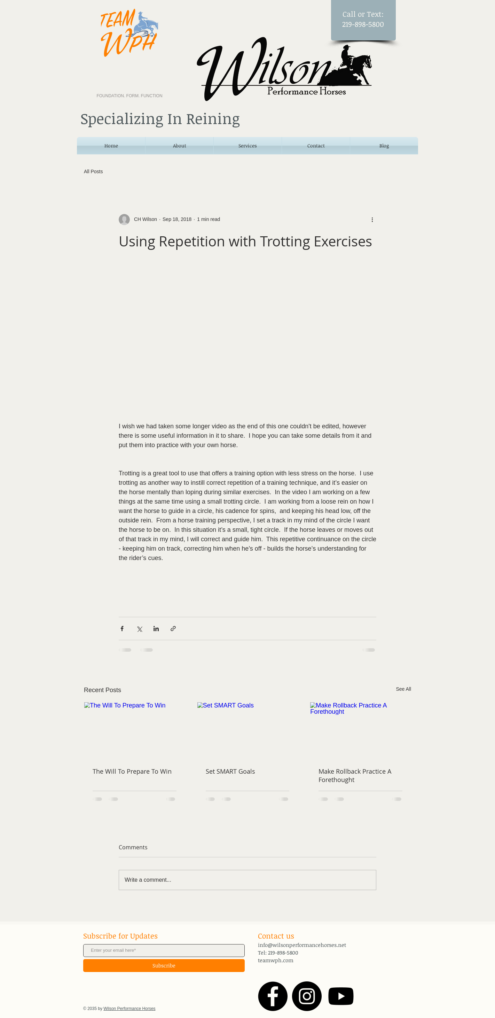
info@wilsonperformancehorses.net (302, 944)
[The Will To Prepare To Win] (134, 730)
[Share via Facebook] (122, 628)
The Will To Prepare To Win (132, 771)
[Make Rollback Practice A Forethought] (360, 730)
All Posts (93, 171)
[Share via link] (173, 628)
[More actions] (372, 219)
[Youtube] (341, 996)
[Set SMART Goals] (247, 730)
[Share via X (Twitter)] (139, 628)
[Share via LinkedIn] (156, 628)
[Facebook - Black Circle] (273, 996)
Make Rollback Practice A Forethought (355, 775)
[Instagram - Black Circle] (307, 996)
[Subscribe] (164, 965)
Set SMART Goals (230, 771)
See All (403, 689)
